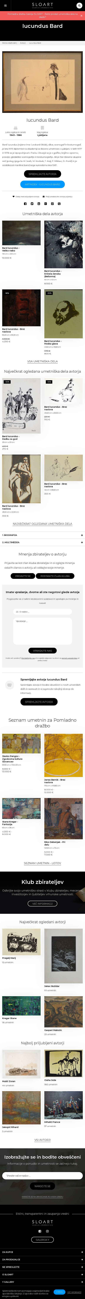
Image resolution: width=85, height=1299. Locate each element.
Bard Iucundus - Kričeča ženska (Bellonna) (53, 274)
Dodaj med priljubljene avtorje (26, 197)
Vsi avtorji (42, 1140)
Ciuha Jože (50, 1080)
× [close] (81, 15)
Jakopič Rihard (10, 1127)
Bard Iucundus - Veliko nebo (10, 249)
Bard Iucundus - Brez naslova (13, 330)
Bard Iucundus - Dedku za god (10, 437)
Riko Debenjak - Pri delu (54, 843)
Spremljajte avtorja (42, 174)
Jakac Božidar (52, 986)
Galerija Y (42, 1239)
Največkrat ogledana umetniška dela (42, 523)
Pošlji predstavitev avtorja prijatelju (57, 197)
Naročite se (42, 1186)
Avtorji (22, 43)
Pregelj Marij (9, 958)
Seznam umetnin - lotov (42, 863)
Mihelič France (52, 1122)
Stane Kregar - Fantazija (10, 823)
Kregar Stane (9, 1018)
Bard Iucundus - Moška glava (53, 342)
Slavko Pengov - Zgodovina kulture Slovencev (12, 759)
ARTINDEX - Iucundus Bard (42, 184)
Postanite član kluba (55, 576)
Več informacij (42, 903)
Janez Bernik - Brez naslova (54, 781)
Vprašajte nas (42, 650)
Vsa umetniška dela (42, 361)
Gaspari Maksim (53, 1030)
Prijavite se (22, 576)
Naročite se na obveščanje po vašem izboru (42, 1197)
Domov (5, 43)
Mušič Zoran (8, 1081)
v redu (59, 1292)
